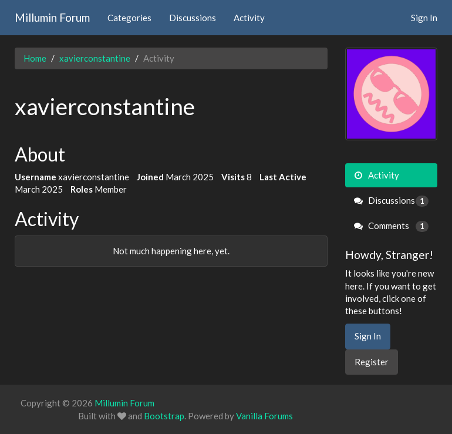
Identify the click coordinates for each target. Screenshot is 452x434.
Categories (129, 17)
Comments (391, 226)
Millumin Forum (52, 17)
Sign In (424, 17)
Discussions (192, 17)
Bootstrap (164, 416)
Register (372, 361)
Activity (249, 17)
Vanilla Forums (264, 416)
